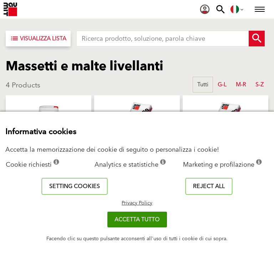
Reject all (209, 186)
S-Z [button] (259, 85)
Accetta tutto (137, 220)
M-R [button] (241, 85)
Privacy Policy (137, 203)
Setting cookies (74, 186)
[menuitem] (205, 9)
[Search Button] (257, 38)
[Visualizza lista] (38, 38)
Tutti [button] (202, 85)
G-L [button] (222, 85)
